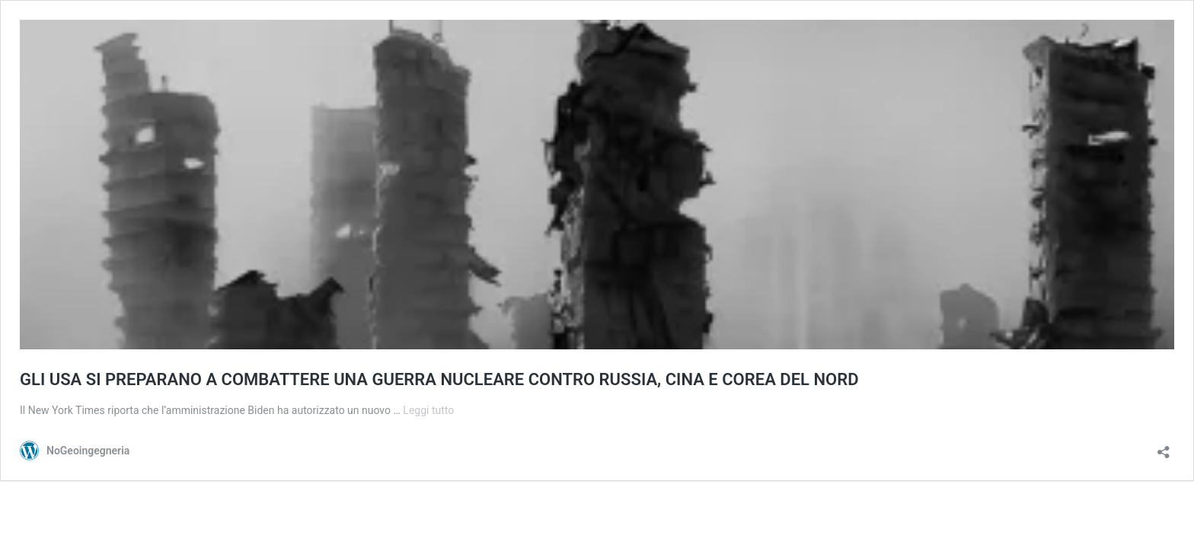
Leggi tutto (428, 410)
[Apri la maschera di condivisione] (1163, 447)
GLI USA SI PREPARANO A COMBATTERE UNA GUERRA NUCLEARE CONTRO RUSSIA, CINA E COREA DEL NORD (439, 379)
